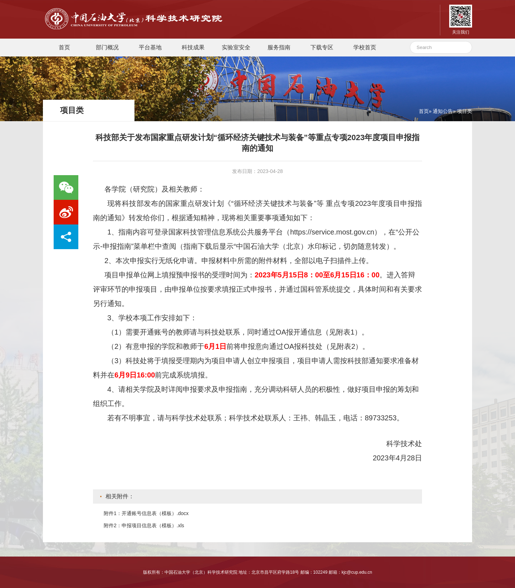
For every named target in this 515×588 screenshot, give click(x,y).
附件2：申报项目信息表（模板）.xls (144, 525)
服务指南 (279, 47)
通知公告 (443, 111)
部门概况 (107, 47)
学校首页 (364, 47)
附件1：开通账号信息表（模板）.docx (146, 513)
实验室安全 (236, 47)
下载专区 (321, 47)
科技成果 (193, 47)
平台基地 (150, 47)
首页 (64, 47)
